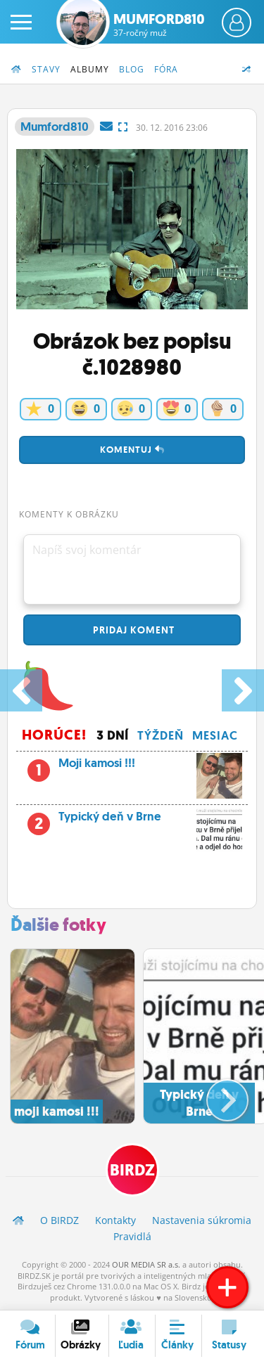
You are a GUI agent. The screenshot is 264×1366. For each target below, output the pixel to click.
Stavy (46, 69)
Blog (131, 69)
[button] (215, 1094)
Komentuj (132, 450)
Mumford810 (159, 25)
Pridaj (132, 630)
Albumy (89, 69)
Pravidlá (132, 1236)
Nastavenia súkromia (201, 1220)
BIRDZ (132, 1170)
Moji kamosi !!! (132, 767)
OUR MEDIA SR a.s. (146, 1264)
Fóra (166, 69)
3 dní (112, 735)
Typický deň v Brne (132, 820)
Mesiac (215, 735)
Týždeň (160, 735)
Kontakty (115, 1220)
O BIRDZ (59, 1220)
